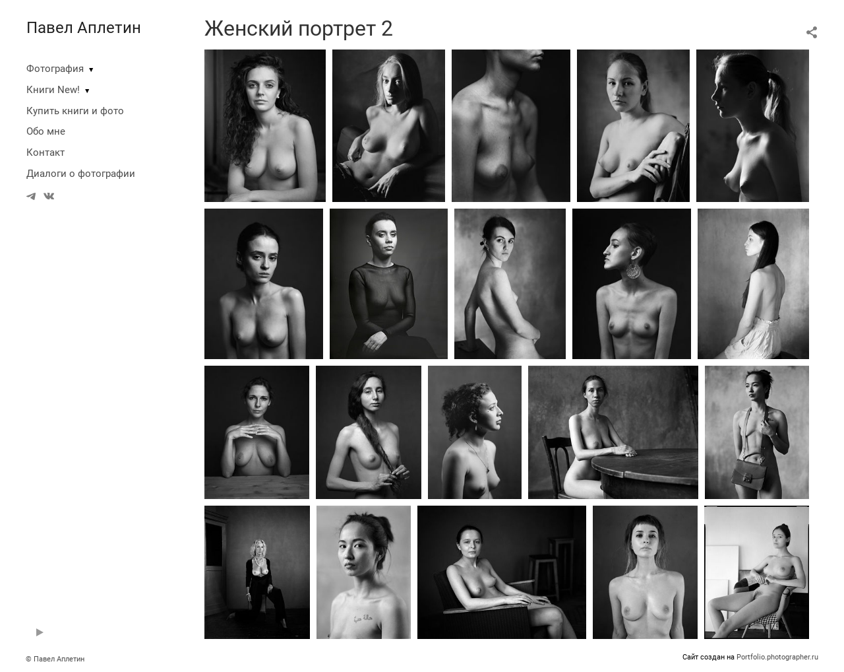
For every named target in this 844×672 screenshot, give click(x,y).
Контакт (45, 152)
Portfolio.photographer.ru (777, 657)
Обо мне (45, 131)
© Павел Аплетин (55, 659)
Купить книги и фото (75, 111)
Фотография (55, 69)
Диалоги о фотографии (80, 174)
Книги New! (53, 90)
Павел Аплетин (83, 27)
